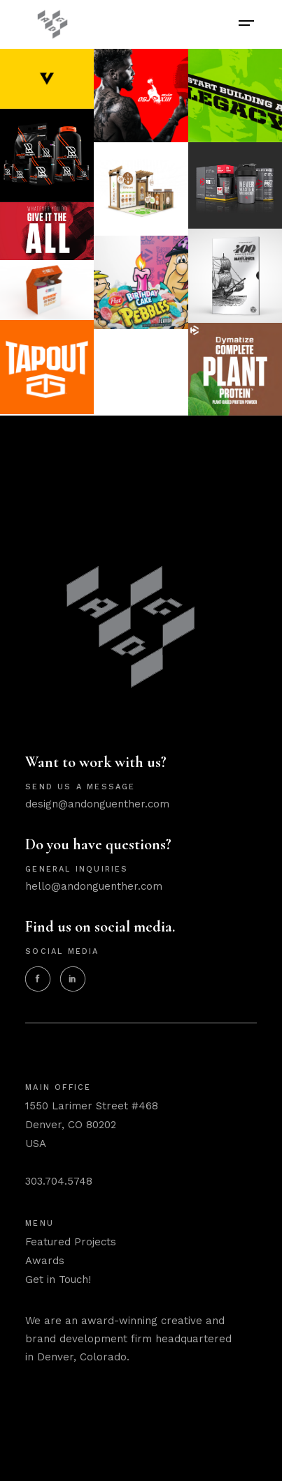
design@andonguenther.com (97, 804)
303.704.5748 (58, 1181)
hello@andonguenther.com (93, 886)
